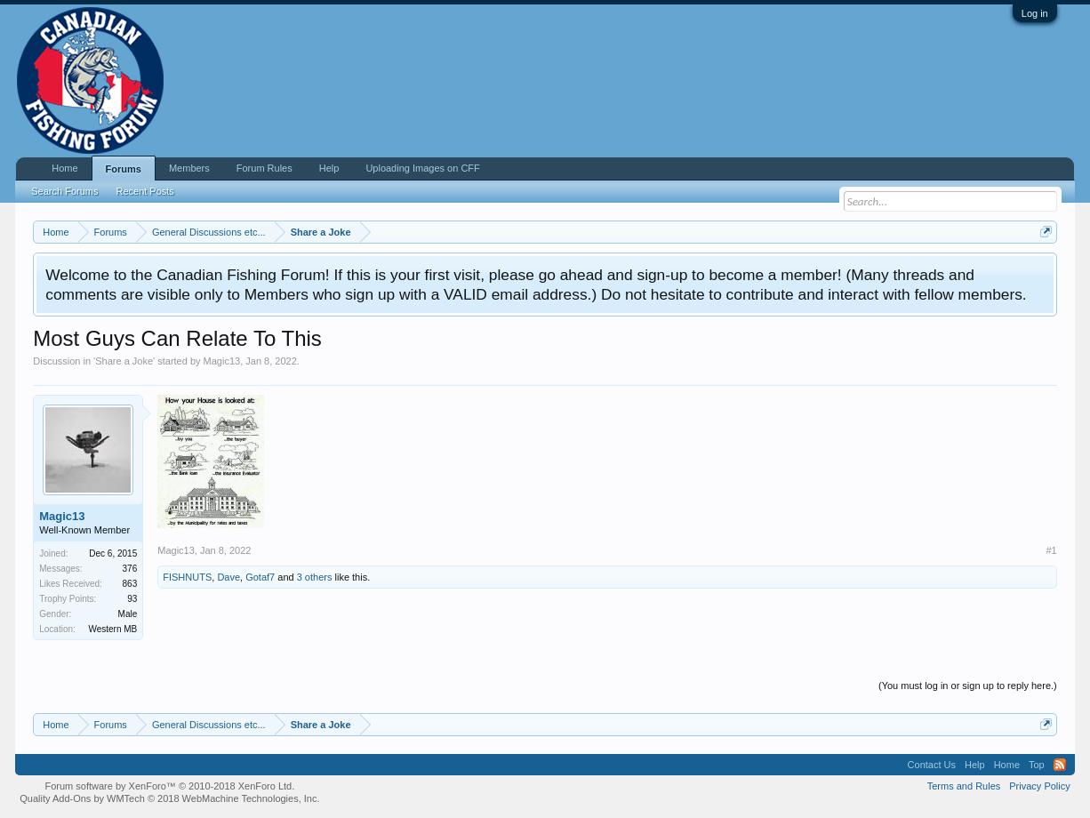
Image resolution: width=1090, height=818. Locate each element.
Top (1037, 764)
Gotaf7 (260, 577)
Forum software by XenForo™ (169, 786)
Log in (1035, 13)
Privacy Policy (1039, 786)
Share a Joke (124, 361)
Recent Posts (144, 191)
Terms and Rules (964, 786)
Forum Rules (264, 168)
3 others (315, 577)
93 (132, 599)
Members (189, 168)
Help (329, 168)
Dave (228, 577)
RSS (1060, 764)
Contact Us (932, 764)
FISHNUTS (187, 577)
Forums (123, 169)
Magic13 (222, 361)
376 (130, 568)
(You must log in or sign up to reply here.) (967, 685)
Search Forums (64, 191)
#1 (1051, 550)
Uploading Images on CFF (422, 168)
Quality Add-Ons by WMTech (169, 798)
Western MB (112, 629)
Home (64, 168)
